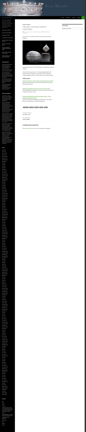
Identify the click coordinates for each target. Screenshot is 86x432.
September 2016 (5, 326)
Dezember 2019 (5, 269)
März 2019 (4, 283)
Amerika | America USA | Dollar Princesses (6, 56)
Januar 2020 (4, 267)
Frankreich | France (6, 35)
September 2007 (5, 387)
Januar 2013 (4, 379)
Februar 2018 (4, 301)
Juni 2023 (4, 203)
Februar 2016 (4, 336)
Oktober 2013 (4, 368)
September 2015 (5, 344)
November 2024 (5, 175)
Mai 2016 (3, 331)
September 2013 (5, 370)
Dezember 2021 (5, 232)
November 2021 (5, 233)
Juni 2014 (4, 359)
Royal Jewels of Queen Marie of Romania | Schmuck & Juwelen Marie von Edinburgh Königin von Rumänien (7, 119)
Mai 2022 (3, 224)
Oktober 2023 (4, 196)
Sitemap (3, 423)
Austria (3, 402)
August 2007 (4, 389)
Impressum (68, 17)
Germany (3, 406)
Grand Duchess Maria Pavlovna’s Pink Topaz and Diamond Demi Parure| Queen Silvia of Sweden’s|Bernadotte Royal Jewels (7, 75)
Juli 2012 (3, 383)
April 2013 (4, 376)
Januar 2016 (4, 338)
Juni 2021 (4, 241)
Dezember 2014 (5, 355)
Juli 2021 (3, 240)
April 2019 (4, 281)
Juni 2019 (4, 278)
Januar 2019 (4, 286)
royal (46, 107)
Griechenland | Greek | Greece (6, 44)
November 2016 (5, 323)
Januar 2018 (4, 302)
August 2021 (4, 238)
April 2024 (4, 187)
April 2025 (4, 167)
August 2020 (4, 257)
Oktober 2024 (4, 177)
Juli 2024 (3, 182)
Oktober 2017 (4, 307)
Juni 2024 (4, 183)
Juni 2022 (4, 222)
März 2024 (4, 188)
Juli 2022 (3, 220)
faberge (36, 107)
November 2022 (5, 214)
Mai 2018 (3, 297)
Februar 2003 (4, 394)
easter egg (26, 107)
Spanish (3, 424)
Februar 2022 (4, 228)
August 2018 (4, 294)
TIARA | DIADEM (38, 118)
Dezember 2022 (5, 212)
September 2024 (5, 178)
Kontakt (73, 17)
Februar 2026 (4, 153)
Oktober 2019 (4, 272)
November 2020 (5, 252)
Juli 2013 (3, 373)
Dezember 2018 (5, 288)
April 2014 (4, 362)
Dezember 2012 (5, 381)
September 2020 (5, 256)
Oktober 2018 (4, 291)
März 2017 (4, 317)
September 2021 (5, 236)
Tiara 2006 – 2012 (38, 113)
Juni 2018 (4, 296)
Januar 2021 (4, 249)
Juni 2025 (4, 164)
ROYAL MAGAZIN (7, 17)
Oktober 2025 (4, 158)
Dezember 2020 (5, 251)
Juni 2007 (4, 391)
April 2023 (4, 206)
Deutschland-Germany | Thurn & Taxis (6, 53)
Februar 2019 (4, 285)
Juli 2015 (3, 347)
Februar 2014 (4, 365)
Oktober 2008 (4, 386)
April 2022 (4, 225)
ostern (41, 107)
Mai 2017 (3, 315)
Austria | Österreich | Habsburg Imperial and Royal (6, 48)
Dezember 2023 (5, 193)
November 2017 (5, 305)
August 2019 (4, 275)
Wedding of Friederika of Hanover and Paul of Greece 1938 (36, 88)
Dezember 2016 (5, 322)
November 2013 (5, 367)
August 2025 (4, 161)
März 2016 (4, 334)
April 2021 (4, 244)
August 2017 (4, 310)
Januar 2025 (4, 172)
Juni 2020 (4, 260)
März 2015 (4, 352)
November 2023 (5, 195)
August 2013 (4, 371)
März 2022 (4, 227)
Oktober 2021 (4, 235)
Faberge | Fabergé (26, 24)
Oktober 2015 (4, 342)
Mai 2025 (3, 166)
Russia (3, 421)
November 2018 (5, 289)
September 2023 (5, 198)
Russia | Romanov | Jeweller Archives (7, 41)
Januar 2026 (4, 154)
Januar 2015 (4, 354)
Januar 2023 (4, 211)
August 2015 (4, 346)
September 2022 (5, 217)
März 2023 (4, 207)
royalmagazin (38, 31)
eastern (31, 107)
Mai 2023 (3, 204)
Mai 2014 (3, 360)
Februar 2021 (4, 248)
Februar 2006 (4, 392)
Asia (2, 401)
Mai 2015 (3, 349)
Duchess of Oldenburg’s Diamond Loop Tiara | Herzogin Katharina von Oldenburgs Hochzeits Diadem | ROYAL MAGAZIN (7, 105)
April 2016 (4, 333)
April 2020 (4, 264)
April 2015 (4, 350)
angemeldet (30, 128)
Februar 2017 (4, 318)
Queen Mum (4, 420)
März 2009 (4, 384)
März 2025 (4, 169)
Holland (3, 412)
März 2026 (4, 151)
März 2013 (4, 378)
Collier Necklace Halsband (7, 37)
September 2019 (5, 273)
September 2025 (5, 159)
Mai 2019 (3, 280)
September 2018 (5, 293)
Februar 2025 (4, 170)
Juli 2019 (3, 277)
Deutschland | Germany (6, 32)
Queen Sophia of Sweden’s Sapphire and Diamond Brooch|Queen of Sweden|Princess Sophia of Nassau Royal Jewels (6, 86)
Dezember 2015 (5, 339)
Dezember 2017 (5, 304)
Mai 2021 (3, 243)
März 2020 (4, 265)
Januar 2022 (4, 230)
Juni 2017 (4, 314)
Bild (24, 31)
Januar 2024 (4, 191)
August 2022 (4, 219)
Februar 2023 (4, 209)
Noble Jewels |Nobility (6, 30)
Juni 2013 (4, 375)
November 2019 (5, 270)
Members (79, 17)
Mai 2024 (3, 185)
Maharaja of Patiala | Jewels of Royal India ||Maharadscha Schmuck (38, 80)
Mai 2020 (3, 262)
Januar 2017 (4, 320)
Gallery (3, 404)
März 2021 (4, 246)
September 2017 (5, 309)
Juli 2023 (3, 201)
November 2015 (5, 341)
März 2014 (4, 363)
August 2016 (4, 328)
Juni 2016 (4, 330)
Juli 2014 (3, 357)
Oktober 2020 (4, 254)
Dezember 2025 (5, 156)
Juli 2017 (3, 312)
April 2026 (4, 150)
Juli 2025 (3, 162)
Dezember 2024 (5, 174)
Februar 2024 (4, 190)
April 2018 (4, 299)
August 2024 (4, 180)
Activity (62, 17)
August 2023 (4, 199)
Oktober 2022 (4, 215)
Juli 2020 (3, 259)
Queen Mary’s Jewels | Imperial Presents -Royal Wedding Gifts (6, 99)
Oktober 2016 (4, 325)
